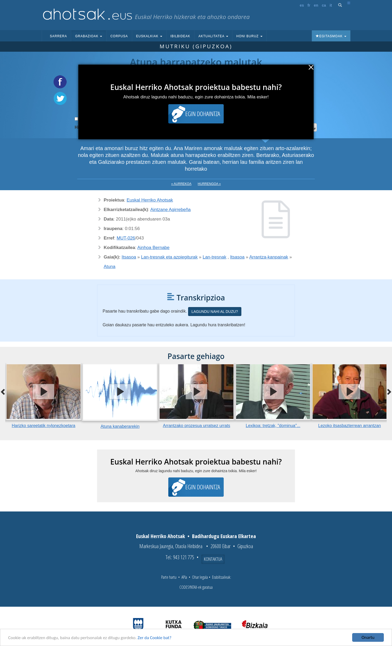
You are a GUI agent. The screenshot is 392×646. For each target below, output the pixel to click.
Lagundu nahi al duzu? (215, 311)
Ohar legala (200, 577)
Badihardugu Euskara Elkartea (224, 536)
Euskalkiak (149, 36)
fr (309, 5)
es (302, 5)
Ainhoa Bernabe (153, 247)
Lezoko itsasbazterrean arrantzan (349, 425)
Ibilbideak (180, 36)
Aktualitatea (213, 36)
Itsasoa (129, 257)
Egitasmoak (331, 36)
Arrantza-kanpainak (268, 257)
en (316, 5)
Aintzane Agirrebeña (170, 209)
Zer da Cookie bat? (154, 638)
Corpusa (119, 36)
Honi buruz (249, 36)
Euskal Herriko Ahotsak (150, 200)
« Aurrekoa (181, 184)
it (331, 5)
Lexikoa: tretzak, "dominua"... (273, 425)
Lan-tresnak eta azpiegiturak (169, 257)
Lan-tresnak (214, 257)
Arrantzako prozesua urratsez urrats (196, 425)
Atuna (109, 266)
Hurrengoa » (209, 184)
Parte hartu (168, 577)
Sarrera (58, 36)
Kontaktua (213, 559)
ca (324, 5)
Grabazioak (88, 36)
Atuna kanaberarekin (120, 426)
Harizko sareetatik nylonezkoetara (43, 425)
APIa (184, 577)
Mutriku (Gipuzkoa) (196, 46)
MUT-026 (126, 238)
